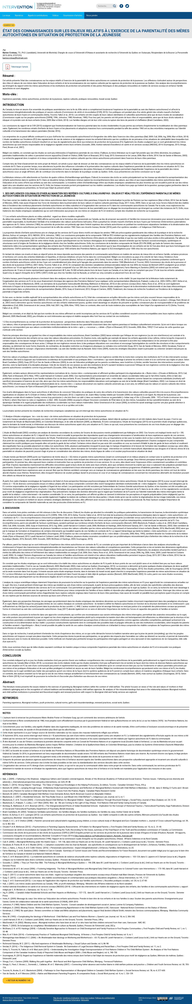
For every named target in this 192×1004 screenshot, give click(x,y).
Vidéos (55, 15)
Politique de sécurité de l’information (66, 1000)
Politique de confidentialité (105, 998)
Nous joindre (91, 15)
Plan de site (57, 998)
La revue (6, 15)
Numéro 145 (9, 25)
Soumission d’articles (72, 15)
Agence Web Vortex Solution (13, 1000)
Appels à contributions (38, 15)
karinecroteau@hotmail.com (15, 58)
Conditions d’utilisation (71, 998)
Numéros (19, 15)
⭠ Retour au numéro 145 (18, 980)
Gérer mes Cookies (87, 998)
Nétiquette (85, 1000)
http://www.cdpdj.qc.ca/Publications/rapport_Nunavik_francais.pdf (103, 836)
